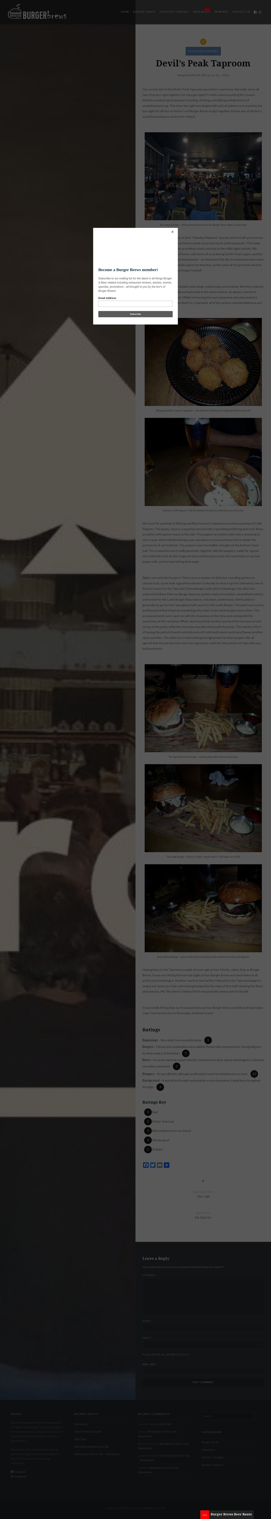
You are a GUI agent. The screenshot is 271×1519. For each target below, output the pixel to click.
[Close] (177, 228)
